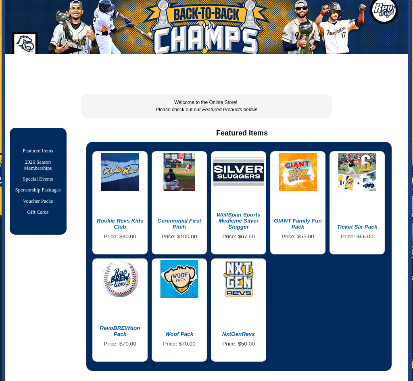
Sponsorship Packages (38, 193)
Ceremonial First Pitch (179, 224)
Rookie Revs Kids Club (120, 224)
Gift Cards (37, 217)
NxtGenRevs (238, 334)
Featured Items (38, 151)
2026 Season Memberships (38, 167)
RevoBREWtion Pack (120, 331)
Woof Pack (179, 334)
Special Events (38, 181)
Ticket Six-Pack (357, 227)
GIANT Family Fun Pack (298, 224)
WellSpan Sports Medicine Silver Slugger (238, 221)
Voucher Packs (38, 205)
